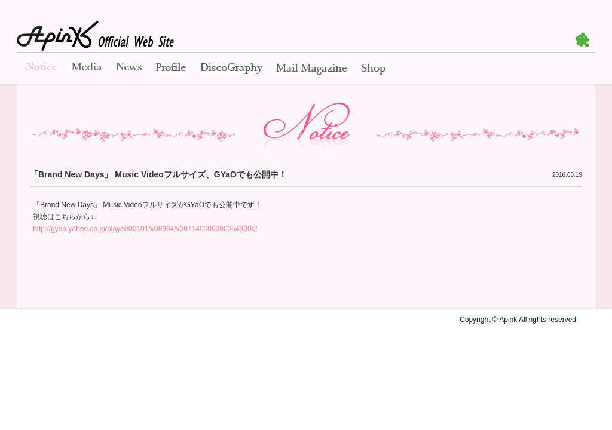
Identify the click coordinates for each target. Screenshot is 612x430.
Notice (41, 69)
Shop (373, 69)
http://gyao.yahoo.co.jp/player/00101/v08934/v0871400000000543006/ (145, 229)
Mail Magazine (311, 69)
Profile (171, 69)
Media (87, 69)
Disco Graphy (231, 69)
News (129, 69)
